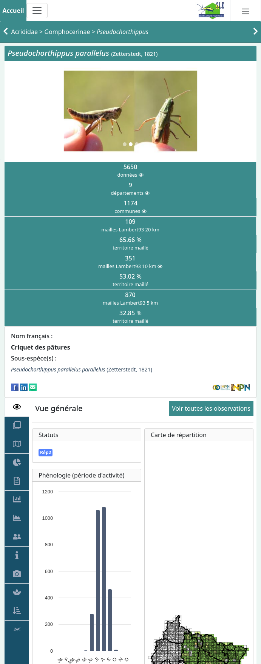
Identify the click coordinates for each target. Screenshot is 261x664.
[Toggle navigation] (37, 10)
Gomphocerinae (67, 32)
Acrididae (24, 32)
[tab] (17, 407)
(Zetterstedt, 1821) (81, 369)
